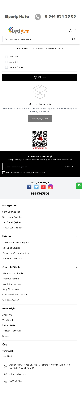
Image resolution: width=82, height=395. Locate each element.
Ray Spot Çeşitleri (11, 248)
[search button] (73, 39)
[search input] (39, 39)
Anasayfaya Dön (39, 118)
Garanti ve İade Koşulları (14, 294)
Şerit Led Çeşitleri (11, 211)
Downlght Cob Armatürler (15, 253)
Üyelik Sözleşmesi (11, 284)
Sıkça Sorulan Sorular (13, 273)
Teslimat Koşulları (11, 278)
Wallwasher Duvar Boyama (16, 242)
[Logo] (22, 30)
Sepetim (6, 336)
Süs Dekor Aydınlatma (13, 217)
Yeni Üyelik (7, 351)
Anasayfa (7, 314)
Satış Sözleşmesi (11, 289)
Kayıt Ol (69, 166)
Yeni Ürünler (8, 320)
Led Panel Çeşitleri (12, 222)
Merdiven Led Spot (12, 258)
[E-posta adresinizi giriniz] (39, 166)
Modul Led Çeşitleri (12, 227)
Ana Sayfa (22, 48)
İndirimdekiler (9, 325)
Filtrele (40, 77)
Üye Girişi (7, 356)
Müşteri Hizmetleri (12, 330)
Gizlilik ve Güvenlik (11, 300)
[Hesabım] (70, 30)
